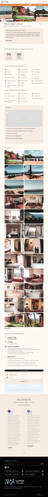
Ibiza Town (19, 133)
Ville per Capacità (12, 474)
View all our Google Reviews (24, 405)
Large (22, 85)
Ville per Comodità (32, 471)
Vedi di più (8, 40)
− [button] (7, 113)
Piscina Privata (23, 93)
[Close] (47, 5)
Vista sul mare (23, 98)
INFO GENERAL (30, 474)
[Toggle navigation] (45, 2)
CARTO (41, 126)
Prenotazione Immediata (24, 370)
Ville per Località (12, 471)
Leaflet (29, 126)
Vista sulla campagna (38, 98)
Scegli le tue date (13, 374)
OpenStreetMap (33, 126)
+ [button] (7, 111)
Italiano (40, 494)
